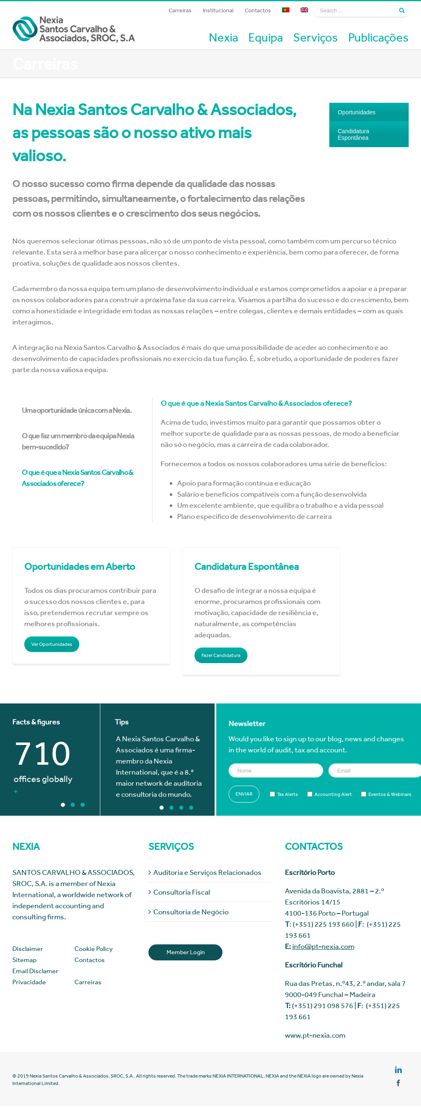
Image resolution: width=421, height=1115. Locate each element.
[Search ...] (354, 10)
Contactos (89, 960)
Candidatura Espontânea (353, 134)
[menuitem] (180, 10)
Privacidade (29, 982)
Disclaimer (27, 949)
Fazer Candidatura (221, 655)
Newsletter (247, 723)
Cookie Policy (93, 949)
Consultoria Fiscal (181, 892)
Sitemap (24, 960)
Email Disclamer (35, 971)
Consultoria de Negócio (191, 911)
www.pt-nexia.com (315, 1035)
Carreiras (88, 982)
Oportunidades (357, 112)
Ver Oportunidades (51, 644)
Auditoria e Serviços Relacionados (207, 872)
